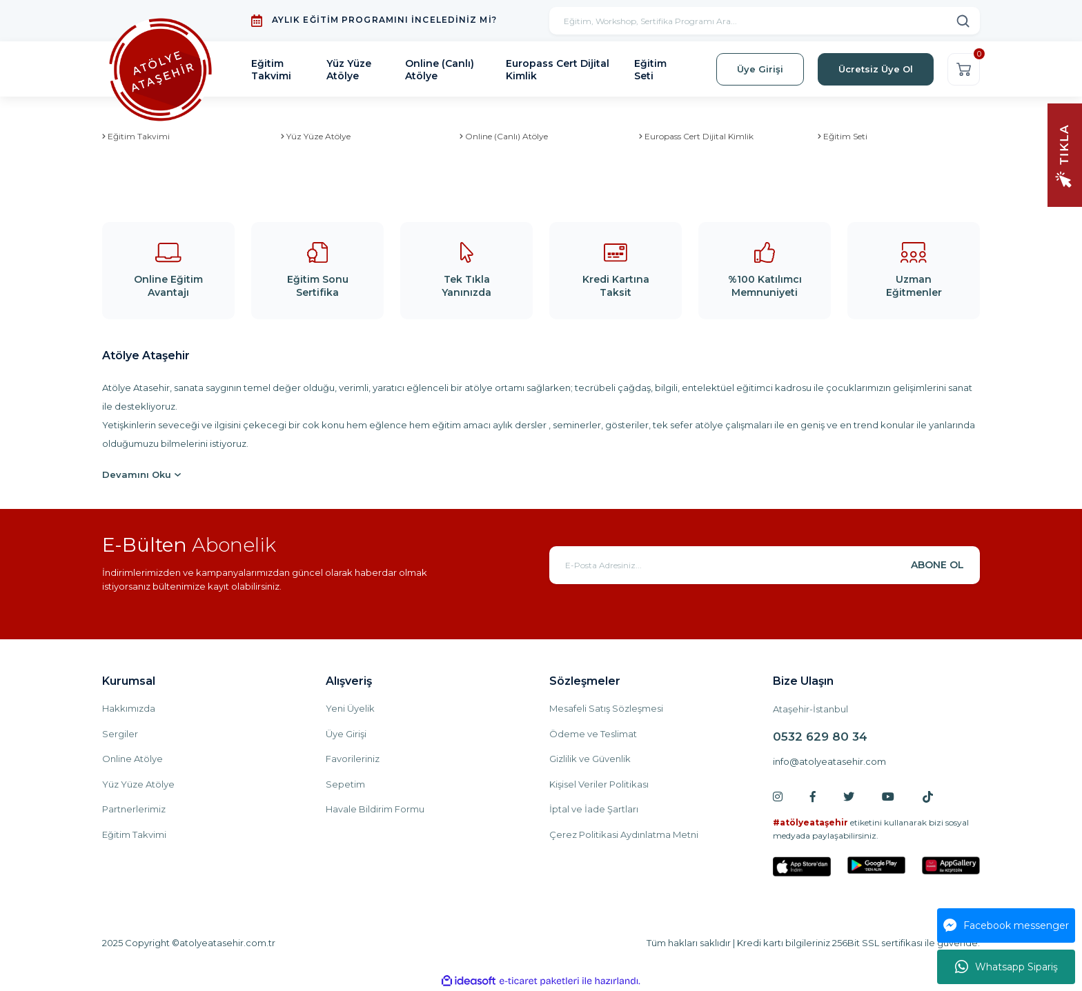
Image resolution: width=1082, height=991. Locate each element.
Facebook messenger (1006, 925)
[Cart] (963, 69)
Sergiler (120, 733)
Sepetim (345, 784)
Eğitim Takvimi (134, 834)
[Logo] (160, 69)
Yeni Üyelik (350, 708)
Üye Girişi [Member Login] (760, 68)
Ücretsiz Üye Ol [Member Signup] (875, 68)
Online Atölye (132, 758)
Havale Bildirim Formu (375, 808)
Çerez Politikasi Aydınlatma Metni (623, 834)
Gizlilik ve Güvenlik (590, 758)
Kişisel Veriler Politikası (599, 784)
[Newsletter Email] (764, 565)
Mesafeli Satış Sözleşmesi (606, 708)
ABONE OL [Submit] (937, 565)
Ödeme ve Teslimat (593, 733)
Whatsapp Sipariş (1006, 966)
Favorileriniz (353, 758)
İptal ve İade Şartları (593, 808)
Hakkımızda (128, 708)
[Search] (764, 20)
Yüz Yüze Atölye (138, 784)
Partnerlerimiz (134, 808)
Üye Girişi (346, 733)
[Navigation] (1064, 154)
